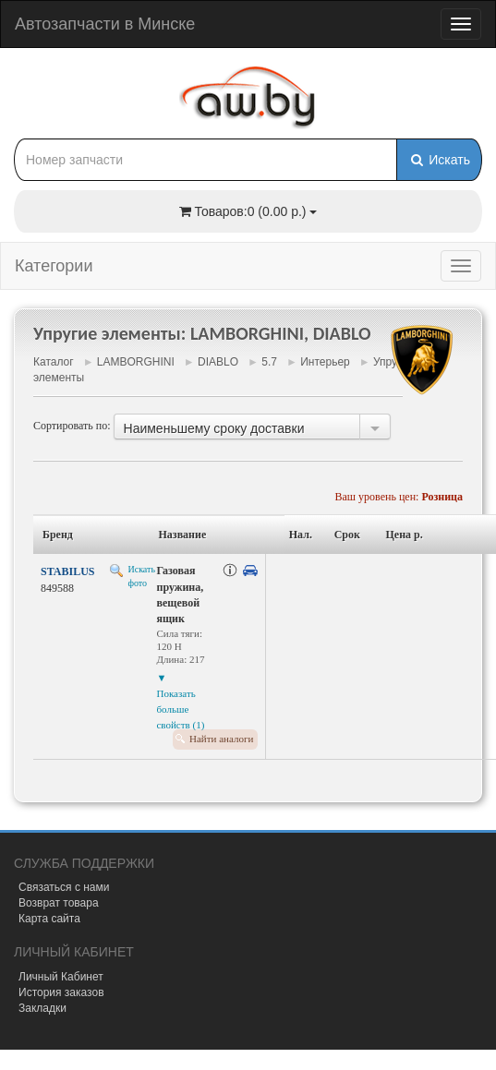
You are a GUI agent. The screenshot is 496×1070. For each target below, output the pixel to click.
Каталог (53, 361)
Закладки (42, 1008)
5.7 (269, 361)
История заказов (61, 992)
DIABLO (218, 361)
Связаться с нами (63, 887)
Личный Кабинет (60, 976)
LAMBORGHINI (136, 361)
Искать (439, 159)
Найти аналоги (221, 738)
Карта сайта (49, 918)
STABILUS (67, 571)
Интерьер (325, 361)
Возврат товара (58, 902)
